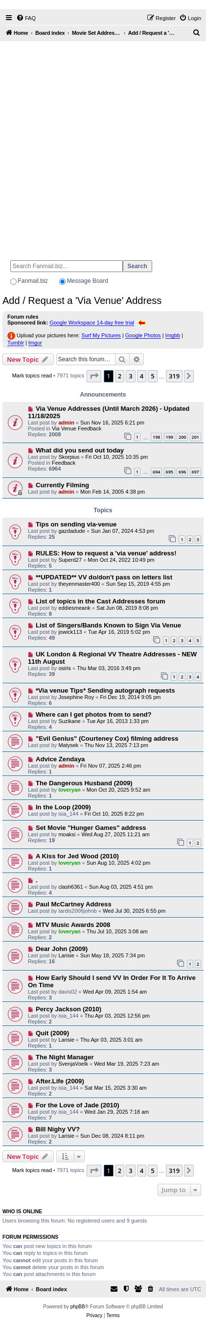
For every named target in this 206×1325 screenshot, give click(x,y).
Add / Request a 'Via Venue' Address (81, 300)
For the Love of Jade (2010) (77, 1105)
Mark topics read (32, 375)
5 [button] (152, 376)
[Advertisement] (103, 146)
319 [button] (174, 376)
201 (195, 437)
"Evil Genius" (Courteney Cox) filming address (107, 738)
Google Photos (143, 335)
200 (182, 437)
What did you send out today (80, 450)
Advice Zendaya (60, 759)
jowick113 (70, 632)
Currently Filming (62, 485)
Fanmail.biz (32, 280)
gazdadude (71, 531)
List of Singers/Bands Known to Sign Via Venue (108, 625)
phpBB (77, 1306)
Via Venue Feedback (76, 428)
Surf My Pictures (101, 335)
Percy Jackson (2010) (68, 1009)
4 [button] (141, 376)
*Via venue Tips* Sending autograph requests (105, 690)
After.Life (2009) (60, 1081)
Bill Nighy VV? (58, 1129)
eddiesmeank (74, 608)
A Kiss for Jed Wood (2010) (77, 856)
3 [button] (130, 376)
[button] (94, 376)
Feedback (63, 463)
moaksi (66, 834)
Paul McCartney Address (74, 904)
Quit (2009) (52, 1033)
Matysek (68, 745)
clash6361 (70, 887)
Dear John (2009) (62, 948)
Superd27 (70, 560)
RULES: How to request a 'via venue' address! (106, 553)
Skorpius (68, 457)
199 (169, 437)
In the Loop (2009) (63, 807)
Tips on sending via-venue (76, 524)
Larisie (66, 955)
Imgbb (173, 335)
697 (195, 472)
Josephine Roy (76, 697)
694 (156, 472)
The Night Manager (65, 1057)
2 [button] (119, 376)
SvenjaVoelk (73, 1064)
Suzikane (69, 721)
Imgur (35, 343)
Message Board (87, 280)
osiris (64, 668)
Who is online (22, 1211)
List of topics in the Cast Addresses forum (100, 601)
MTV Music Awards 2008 (73, 924)
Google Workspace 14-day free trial (91, 322)
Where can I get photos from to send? (94, 714)
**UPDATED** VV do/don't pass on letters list (104, 577)
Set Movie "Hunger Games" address (91, 827)
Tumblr (15, 343)
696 (182, 472)
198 (156, 437)
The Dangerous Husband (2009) (84, 783)
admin (66, 422)
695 (169, 472)
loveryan (69, 790)
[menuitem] (26, 18)
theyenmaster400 (79, 584)
